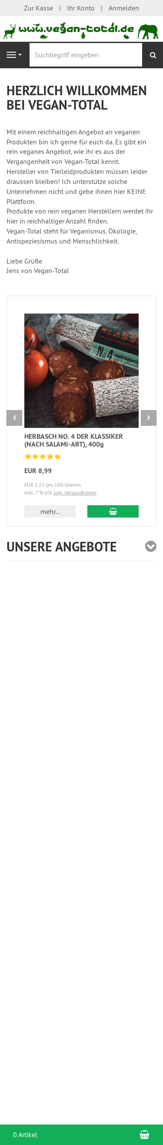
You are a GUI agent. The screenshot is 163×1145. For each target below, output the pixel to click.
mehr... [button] (50, 511)
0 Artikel (25, 1134)
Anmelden (124, 7)
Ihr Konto (81, 7)
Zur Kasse (38, 7)
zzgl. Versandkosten (74, 492)
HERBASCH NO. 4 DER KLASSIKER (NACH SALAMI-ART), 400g (73, 440)
